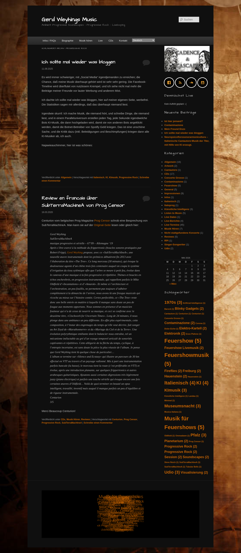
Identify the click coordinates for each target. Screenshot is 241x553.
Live (100, 40)
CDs (111, 40)
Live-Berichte (172, 220)
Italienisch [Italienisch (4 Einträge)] (180, 383)
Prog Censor (102, 220)
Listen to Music (173, 213)
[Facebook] (170, 82)
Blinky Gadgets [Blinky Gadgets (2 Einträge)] (189, 308)
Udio (167, 248)
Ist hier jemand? (173, 121)
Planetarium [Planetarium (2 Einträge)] (176, 441)
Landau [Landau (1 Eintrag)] (194, 396)
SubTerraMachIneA (72, 422)
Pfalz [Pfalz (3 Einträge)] (198, 435)
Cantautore (170, 170)
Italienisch (98, 177)
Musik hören (85, 40)
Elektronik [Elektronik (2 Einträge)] (174, 333)
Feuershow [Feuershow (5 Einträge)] (182, 341)
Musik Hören (73, 419)
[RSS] (181, 82)
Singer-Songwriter (174, 244)
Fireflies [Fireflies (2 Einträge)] (173, 371)
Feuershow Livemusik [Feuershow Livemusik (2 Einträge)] (184, 348)
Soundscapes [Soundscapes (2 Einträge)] (196, 457)
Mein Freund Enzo (174, 129)
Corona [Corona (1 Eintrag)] (200, 323)
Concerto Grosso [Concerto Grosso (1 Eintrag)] (174, 318)
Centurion (117, 419)
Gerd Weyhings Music (69, 19)
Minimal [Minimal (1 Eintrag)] (169, 400)
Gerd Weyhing (75, 252)
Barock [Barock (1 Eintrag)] (169, 309)
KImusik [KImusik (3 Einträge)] (175, 390)
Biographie (67, 40)
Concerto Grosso (174, 177)
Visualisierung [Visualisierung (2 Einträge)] (194, 472)
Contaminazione (173, 125)
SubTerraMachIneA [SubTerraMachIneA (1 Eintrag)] (189, 462)
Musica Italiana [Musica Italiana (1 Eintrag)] (172, 412)
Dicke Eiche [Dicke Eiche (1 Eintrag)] (171, 329)
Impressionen (172, 193)
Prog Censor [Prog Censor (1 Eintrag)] (196, 441)
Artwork (168, 165)
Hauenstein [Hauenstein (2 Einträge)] (175, 376)
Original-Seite (102, 225)
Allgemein (66, 177)
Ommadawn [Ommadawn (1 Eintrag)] (183, 436)
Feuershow (170, 185)
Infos (167, 197)
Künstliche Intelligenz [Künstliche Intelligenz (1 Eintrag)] (176, 396)
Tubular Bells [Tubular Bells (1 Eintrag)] (193, 467)
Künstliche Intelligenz (176, 209)
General (168, 189)
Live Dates (170, 217)
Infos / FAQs (49, 40)
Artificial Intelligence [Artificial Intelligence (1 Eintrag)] (194, 303)
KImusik (113, 177)
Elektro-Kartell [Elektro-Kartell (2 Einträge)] (193, 328)
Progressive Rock (128, 177)
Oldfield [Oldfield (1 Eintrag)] (169, 436)
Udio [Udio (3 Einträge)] (172, 472)
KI (107, 177)
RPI (166, 240)
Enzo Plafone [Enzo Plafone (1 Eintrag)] (193, 334)
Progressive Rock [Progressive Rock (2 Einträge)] (180, 446)
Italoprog (169, 205)
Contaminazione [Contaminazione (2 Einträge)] (179, 323)
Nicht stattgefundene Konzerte (182, 232)
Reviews (85, 419)
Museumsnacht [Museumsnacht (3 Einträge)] (182, 406)
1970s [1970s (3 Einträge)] (173, 302)
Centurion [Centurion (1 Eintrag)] (185, 313)
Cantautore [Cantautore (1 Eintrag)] (171, 313)
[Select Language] (143, 40)
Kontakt (123, 40)
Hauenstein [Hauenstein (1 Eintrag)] (194, 377)
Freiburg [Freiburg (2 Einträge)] (192, 371)
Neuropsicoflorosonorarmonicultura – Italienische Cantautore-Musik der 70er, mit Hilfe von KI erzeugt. (186, 141)
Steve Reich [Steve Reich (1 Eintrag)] (171, 462)
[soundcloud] (192, 82)
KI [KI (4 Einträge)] (202, 383)
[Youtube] (203, 82)
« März (172, 284)
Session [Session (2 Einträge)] (173, 457)
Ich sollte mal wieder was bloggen (78, 62)
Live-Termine (171, 224)
